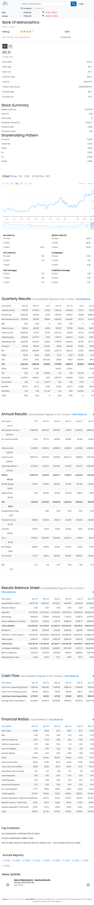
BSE (10, 46)
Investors (39, 8)
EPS (48, 176)
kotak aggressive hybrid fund (17, 838)
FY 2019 (65, 860)
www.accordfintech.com (16, 899)
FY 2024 (16, 860)
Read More (18, 885)
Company (27, 8)
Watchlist (67, 37)
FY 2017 (85, 860)
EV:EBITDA (38, 176)
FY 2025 (6, 860)
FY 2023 (26, 860)
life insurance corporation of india (20, 833)
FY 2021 (46, 860)
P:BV (27, 176)
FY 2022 (36, 860)
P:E (20, 176)
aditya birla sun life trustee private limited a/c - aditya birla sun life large (40, 842)
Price (14, 176)
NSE (4, 46)
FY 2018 (75, 860)
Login (81, 4)
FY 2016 (5, 865)
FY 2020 (56, 860)
